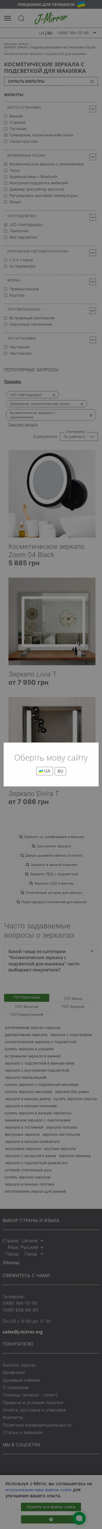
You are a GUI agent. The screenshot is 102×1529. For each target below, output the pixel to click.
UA (44, 771)
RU (60, 771)
